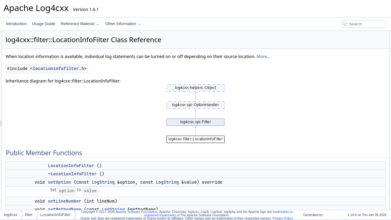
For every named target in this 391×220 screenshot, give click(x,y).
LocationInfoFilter (147, 172)
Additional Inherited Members (347, 108)
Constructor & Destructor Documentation (356, 121)
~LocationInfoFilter (148, 180)
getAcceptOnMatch (343, 81)
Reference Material (80, 23)
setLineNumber (141, 208)
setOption (136, 189)
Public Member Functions (343, 34)
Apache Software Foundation (136, 212)
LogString (179, 189)
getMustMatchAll (341, 88)
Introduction (16, 23)
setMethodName (341, 68)
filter (29, 214)
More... (122, 63)
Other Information (123, 23)
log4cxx (10, 214)
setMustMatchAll (341, 95)
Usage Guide (43, 23)
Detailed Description (339, 115)
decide (333, 101)
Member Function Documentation (350, 142)
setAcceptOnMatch (343, 74)
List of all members (338, 202)
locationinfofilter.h (134, 75)
